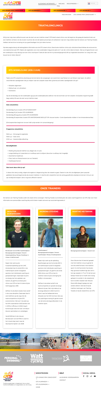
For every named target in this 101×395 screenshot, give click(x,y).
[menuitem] (47, 4)
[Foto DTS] (10, 341)
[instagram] (87, 376)
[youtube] (95, 376)
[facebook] (83, 376)
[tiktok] (91, 376)
